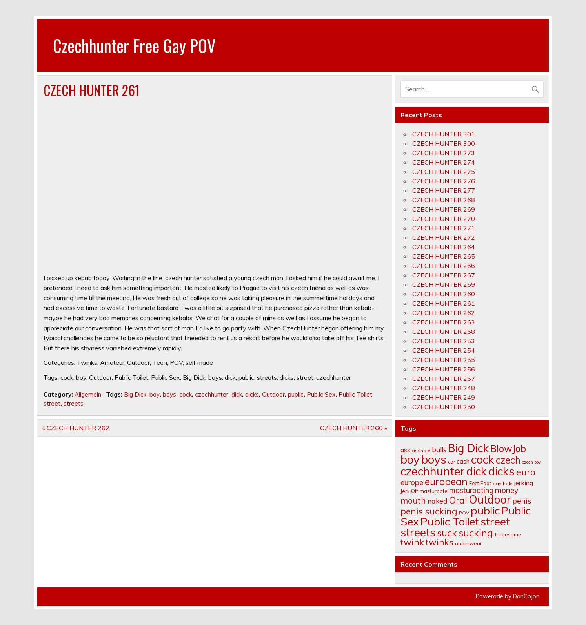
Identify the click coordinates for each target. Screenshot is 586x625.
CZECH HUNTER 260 (443, 294)
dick (236, 394)
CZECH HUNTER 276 (443, 181)
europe (411, 482)
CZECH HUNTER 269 (443, 209)
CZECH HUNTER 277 (443, 190)
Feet (474, 483)
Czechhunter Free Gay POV (134, 45)
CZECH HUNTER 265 (443, 256)
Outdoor (273, 394)
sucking (476, 533)
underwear (468, 543)
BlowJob (508, 449)
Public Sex (321, 394)
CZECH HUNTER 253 (443, 341)
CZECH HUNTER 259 (443, 284)
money (506, 490)
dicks (252, 394)
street (52, 403)
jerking (523, 483)
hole (508, 483)
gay (497, 483)
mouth (413, 500)
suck (447, 533)
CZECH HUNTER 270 (443, 219)
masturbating (471, 490)
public (296, 394)
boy (154, 394)
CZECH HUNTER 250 (443, 407)
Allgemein (88, 394)
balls (439, 450)
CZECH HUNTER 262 (443, 313)
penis (522, 500)
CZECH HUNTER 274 (443, 162)
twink (412, 542)
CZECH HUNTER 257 (443, 378)
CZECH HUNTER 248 (443, 388)
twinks (439, 542)
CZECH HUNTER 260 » (353, 428)
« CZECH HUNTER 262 (75, 428)
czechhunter (211, 394)
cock (185, 394)
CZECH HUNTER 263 (443, 322)
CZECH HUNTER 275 (443, 172)
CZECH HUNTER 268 (443, 200)
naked (438, 500)
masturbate (434, 491)
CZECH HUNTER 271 (443, 228)
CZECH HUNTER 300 (443, 143)
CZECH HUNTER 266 (443, 266)
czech (508, 460)
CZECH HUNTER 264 (443, 247)
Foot (485, 483)
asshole (421, 450)
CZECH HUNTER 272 (443, 237)
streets (74, 403)
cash (463, 461)
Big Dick (135, 394)
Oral (458, 500)
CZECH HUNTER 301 (443, 134)
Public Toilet (355, 394)
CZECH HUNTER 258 (443, 331)
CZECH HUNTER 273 (443, 153)
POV (464, 513)
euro (525, 472)
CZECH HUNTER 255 (443, 360)
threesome (508, 534)
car (451, 461)
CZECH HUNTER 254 (443, 350)
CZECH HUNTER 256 (443, 369)
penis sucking (428, 511)
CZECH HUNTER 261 (443, 303)
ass (405, 450)
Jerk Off (409, 491)
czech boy (531, 462)
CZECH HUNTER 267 (443, 275)
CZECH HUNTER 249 (443, 397)
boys (169, 394)
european (446, 481)
